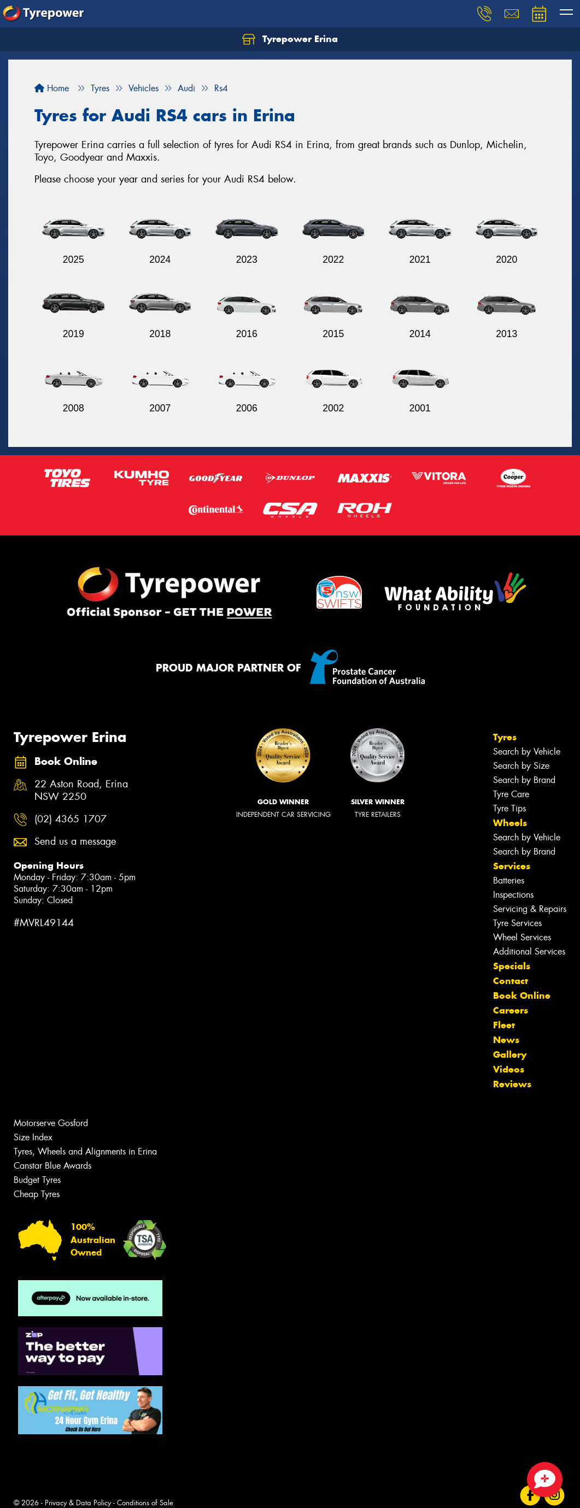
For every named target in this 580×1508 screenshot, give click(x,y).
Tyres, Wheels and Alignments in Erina (85, 1151)
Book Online (521, 995)
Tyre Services (517, 923)
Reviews (512, 1084)
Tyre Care (511, 794)
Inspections (513, 894)
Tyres (505, 737)
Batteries (508, 880)
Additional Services (529, 951)
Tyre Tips (509, 808)
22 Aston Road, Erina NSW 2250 (81, 790)
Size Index (33, 1137)
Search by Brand (524, 780)
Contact (510, 981)
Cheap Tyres (37, 1194)
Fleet (504, 1025)
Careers (510, 1010)
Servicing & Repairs (529, 909)
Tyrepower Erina (290, 39)
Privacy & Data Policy (78, 1502)
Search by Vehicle (526, 751)
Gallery (509, 1054)
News (506, 1040)
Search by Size (521, 765)
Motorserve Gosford (51, 1123)
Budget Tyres (37, 1180)
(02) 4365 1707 (70, 819)
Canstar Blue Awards (52, 1165)
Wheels (510, 823)
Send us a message (75, 841)
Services (511, 866)
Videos (508, 1069)
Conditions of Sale (145, 1502)
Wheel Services (522, 937)
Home (51, 88)
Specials (511, 966)
